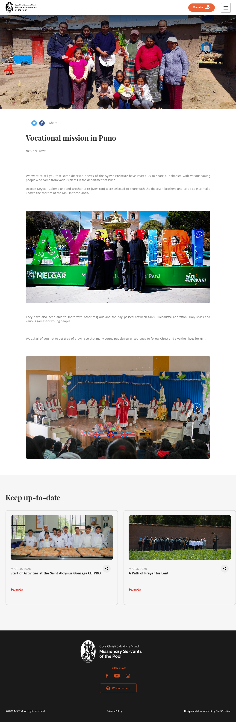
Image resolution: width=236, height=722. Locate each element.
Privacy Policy (114, 711)
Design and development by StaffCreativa (207, 711)
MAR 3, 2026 (138, 569)
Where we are (121, 688)
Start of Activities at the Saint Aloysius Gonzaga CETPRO (56, 573)
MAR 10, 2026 (21, 569)
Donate (201, 7)
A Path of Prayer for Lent (148, 573)
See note (17, 589)
